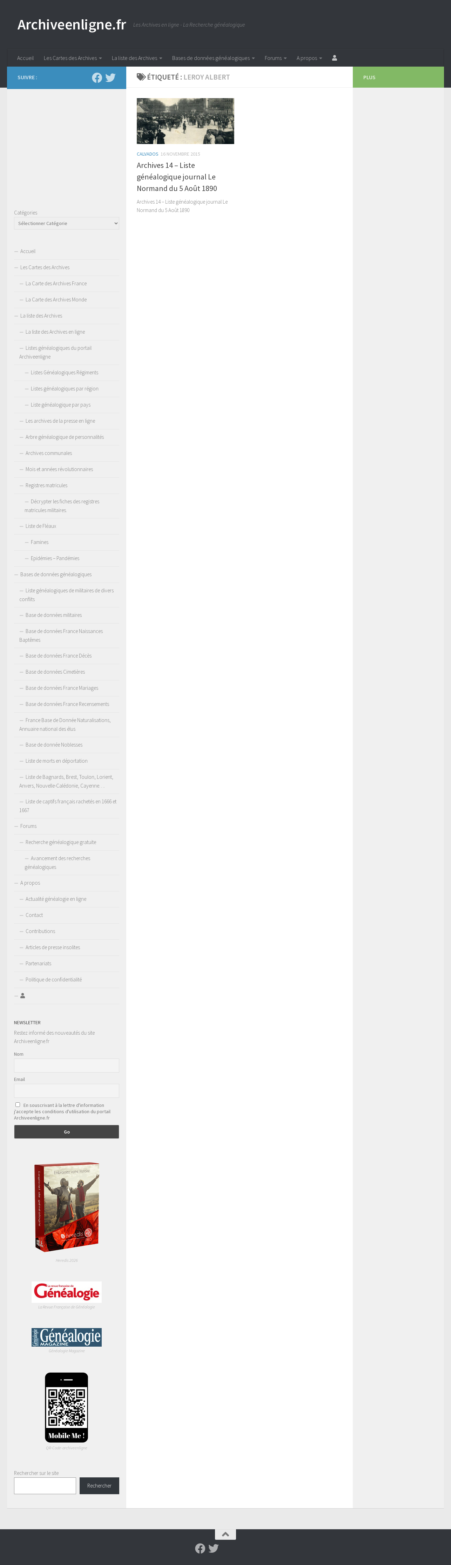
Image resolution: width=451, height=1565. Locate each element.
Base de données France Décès (59, 655)
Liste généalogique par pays (60, 404)
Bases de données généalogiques (211, 57)
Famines (39, 542)
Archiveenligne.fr (72, 24)
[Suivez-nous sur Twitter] (110, 78)
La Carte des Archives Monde (56, 299)
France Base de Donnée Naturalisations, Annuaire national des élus (65, 724)
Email (19, 1079)
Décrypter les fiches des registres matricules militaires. (62, 505)
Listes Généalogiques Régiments (64, 372)
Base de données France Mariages (62, 688)
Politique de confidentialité (54, 979)
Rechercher (99, 1485)
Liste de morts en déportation (57, 760)
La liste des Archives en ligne (55, 331)
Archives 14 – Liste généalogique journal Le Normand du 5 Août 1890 (177, 176)
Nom (18, 1054)
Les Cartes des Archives (70, 57)
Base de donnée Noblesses (54, 744)
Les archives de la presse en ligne (60, 420)
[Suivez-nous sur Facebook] (97, 78)
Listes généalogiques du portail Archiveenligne (55, 352)
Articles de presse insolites (53, 947)
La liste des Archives (134, 57)
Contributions (40, 931)
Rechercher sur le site (36, 1473)
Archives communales (49, 453)
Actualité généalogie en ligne (56, 899)
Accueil (25, 57)
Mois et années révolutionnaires (59, 469)
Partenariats (38, 963)
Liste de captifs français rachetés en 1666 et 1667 (67, 806)
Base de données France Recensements (67, 704)
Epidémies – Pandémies (55, 558)
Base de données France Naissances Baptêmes (61, 635)
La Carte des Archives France (56, 283)
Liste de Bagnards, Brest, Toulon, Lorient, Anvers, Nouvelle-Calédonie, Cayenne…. (66, 781)
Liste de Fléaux (41, 526)
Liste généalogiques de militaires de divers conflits (66, 595)
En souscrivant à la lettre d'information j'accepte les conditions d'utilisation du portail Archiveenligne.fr (62, 1111)
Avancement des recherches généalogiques (57, 862)
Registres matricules (46, 485)
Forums (273, 57)
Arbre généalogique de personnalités (65, 437)
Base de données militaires (54, 615)
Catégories (25, 212)
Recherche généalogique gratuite (61, 842)
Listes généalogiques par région (65, 388)
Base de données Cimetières (55, 671)
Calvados (148, 154)
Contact (34, 915)
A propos (307, 57)
